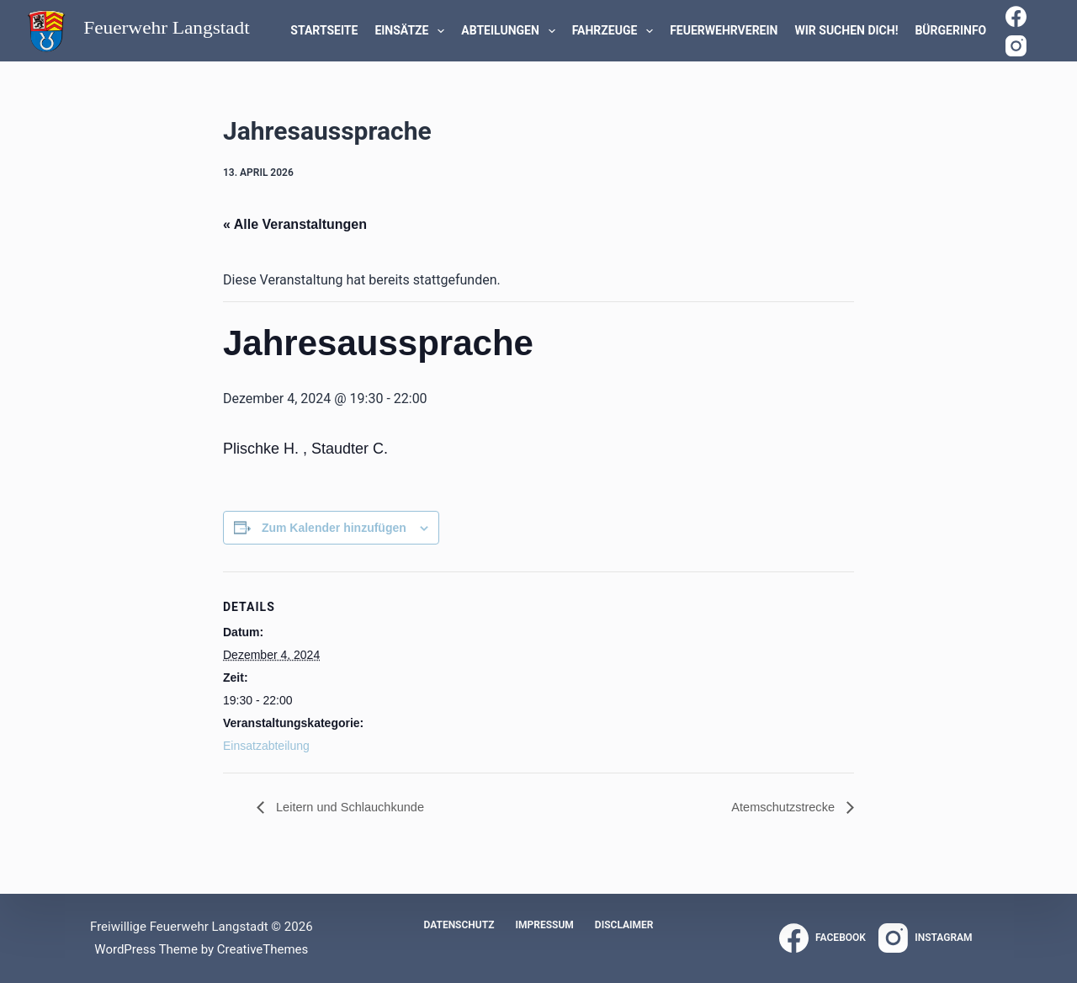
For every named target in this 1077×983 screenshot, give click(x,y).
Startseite (324, 30)
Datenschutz (458, 925)
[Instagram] (1016, 45)
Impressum (544, 925)
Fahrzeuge (616, 31)
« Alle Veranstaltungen (295, 224)
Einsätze (412, 31)
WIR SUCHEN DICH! (846, 30)
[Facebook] (1016, 16)
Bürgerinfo (950, 30)
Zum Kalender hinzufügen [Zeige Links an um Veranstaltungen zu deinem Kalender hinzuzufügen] (334, 527)
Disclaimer (624, 925)
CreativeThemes (263, 949)
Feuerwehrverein (723, 30)
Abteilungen (511, 31)
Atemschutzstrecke (779, 807)
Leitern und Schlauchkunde (356, 807)
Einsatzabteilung (266, 745)
